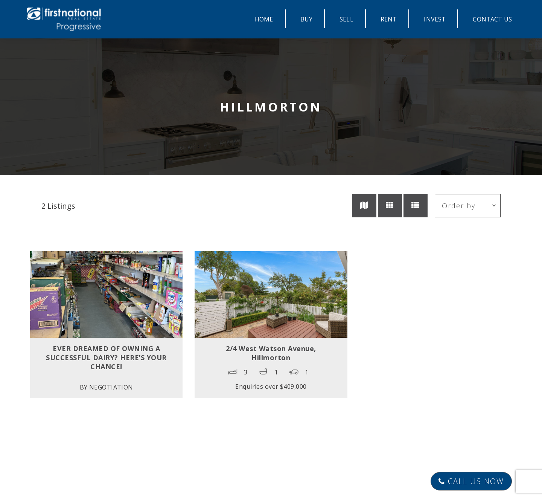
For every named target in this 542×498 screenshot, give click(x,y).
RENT (389, 19)
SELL (346, 19)
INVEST (435, 19)
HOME (264, 19)
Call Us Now (471, 481)
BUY (306, 19)
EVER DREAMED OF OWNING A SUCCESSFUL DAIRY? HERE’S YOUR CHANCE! (106, 357)
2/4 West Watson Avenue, (271, 353)
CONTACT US (492, 19)
